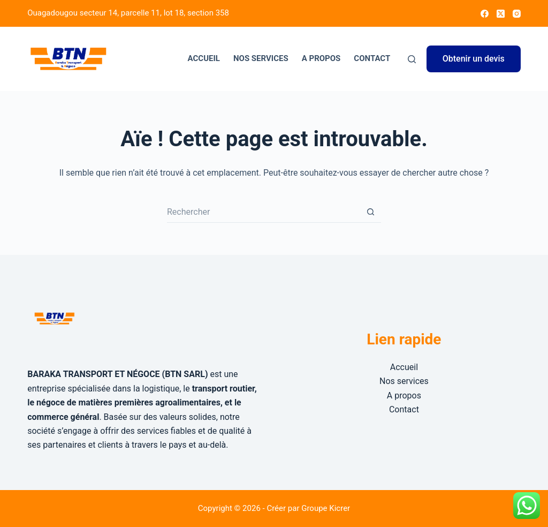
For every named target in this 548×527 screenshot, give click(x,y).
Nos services (260, 58)
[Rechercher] (412, 59)
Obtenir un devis (474, 59)
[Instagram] (517, 14)
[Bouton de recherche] (370, 212)
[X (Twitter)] (501, 14)
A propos (321, 58)
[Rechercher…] (263, 212)
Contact (372, 58)
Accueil (204, 58)
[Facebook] (485, 14)
